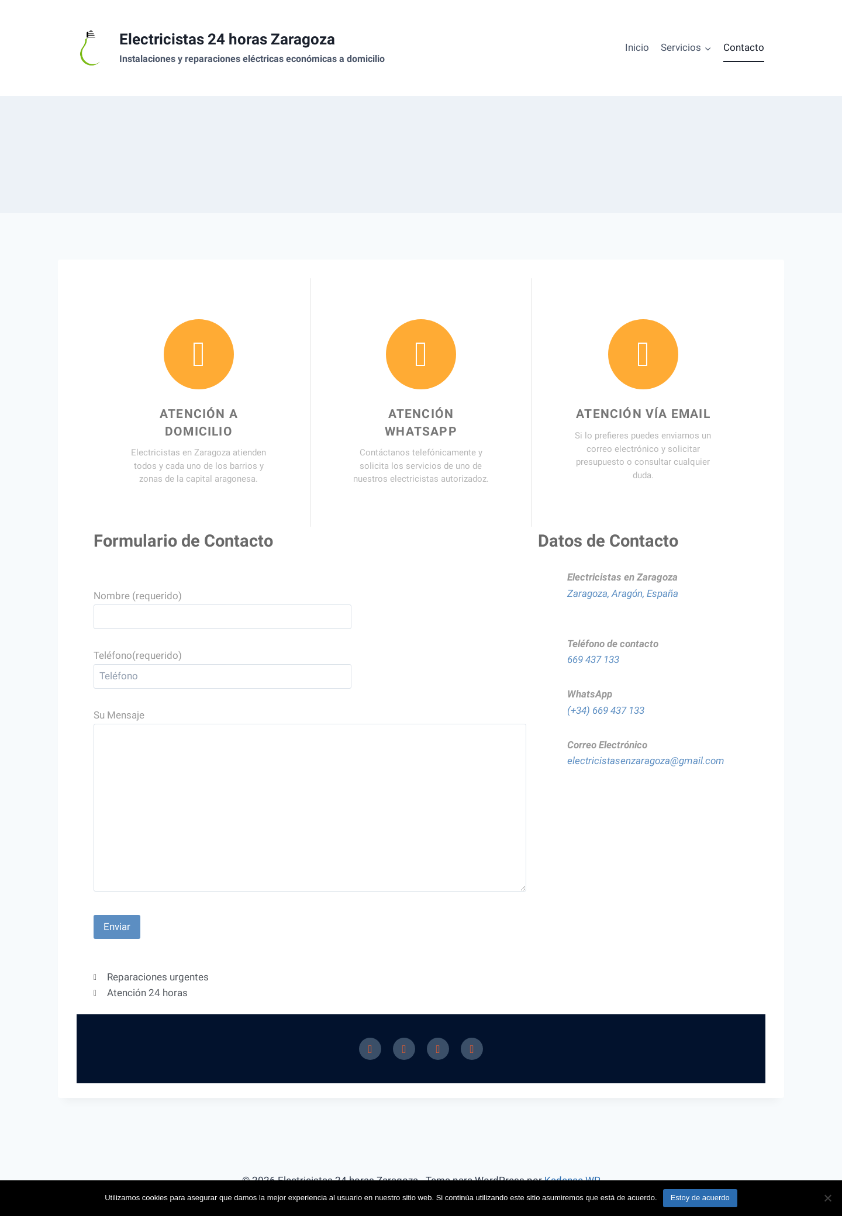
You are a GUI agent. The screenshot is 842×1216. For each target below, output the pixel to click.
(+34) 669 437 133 (605, 710)
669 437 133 (593, 659)
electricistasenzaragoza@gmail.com (645, 760)
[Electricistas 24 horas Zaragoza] (228, 48)
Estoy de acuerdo (700, 1197)
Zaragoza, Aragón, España (622, 593)
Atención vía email (643, 414)
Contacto (743, 47)
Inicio (637, 47)
